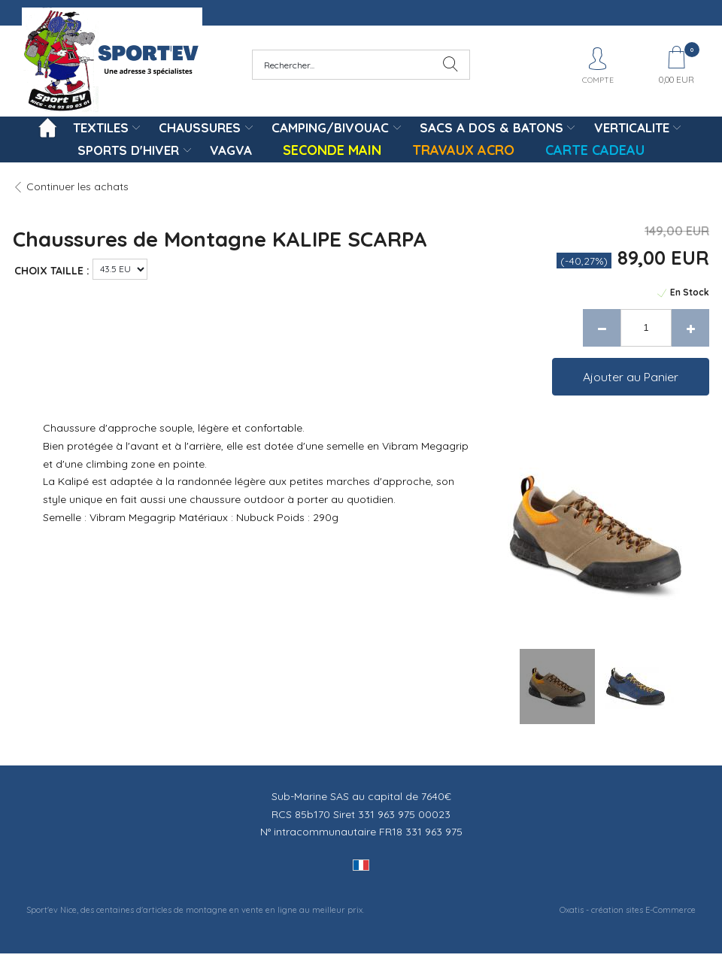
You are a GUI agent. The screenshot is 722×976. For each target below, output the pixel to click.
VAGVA (231, 150)
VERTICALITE (631, 127)
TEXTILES (101, 127)
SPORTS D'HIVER (128, 150)
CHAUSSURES (200, 127)
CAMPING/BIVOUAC (330, 127)
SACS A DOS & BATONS (491, 127)
